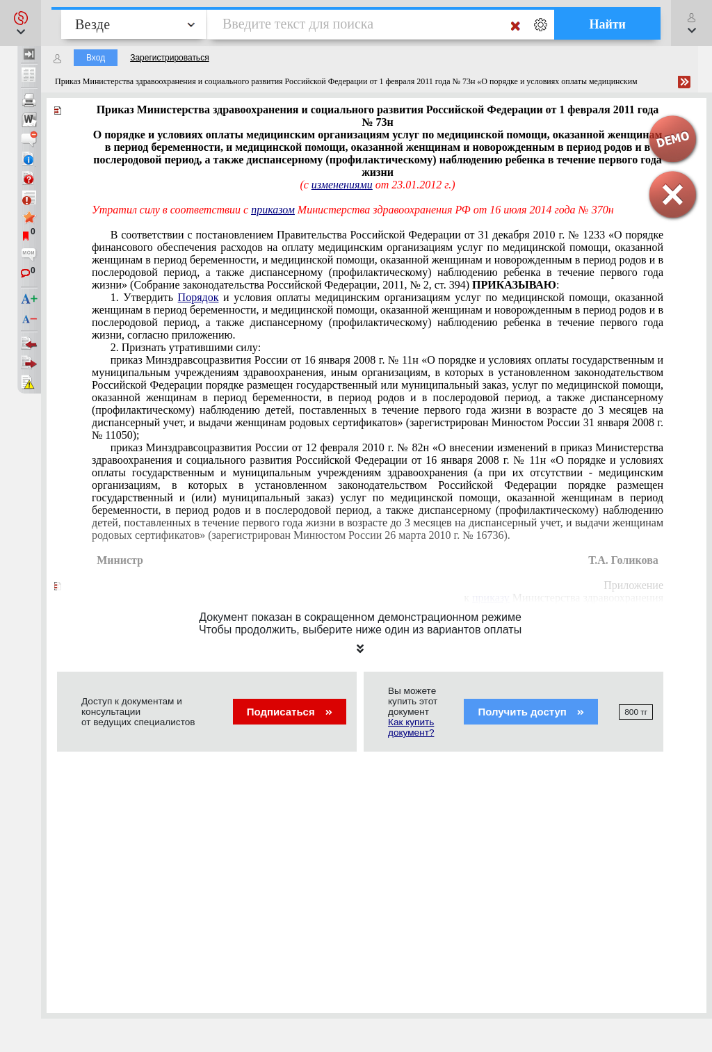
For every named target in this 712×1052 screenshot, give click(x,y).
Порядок (198, 297)
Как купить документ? (411, 727)
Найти (607, 24)
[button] (20, 23)
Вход (95, 58)
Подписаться (289, 712)
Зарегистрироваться (169, 58)
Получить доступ (531, 712)
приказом (273, 210)
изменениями (342, 185)
